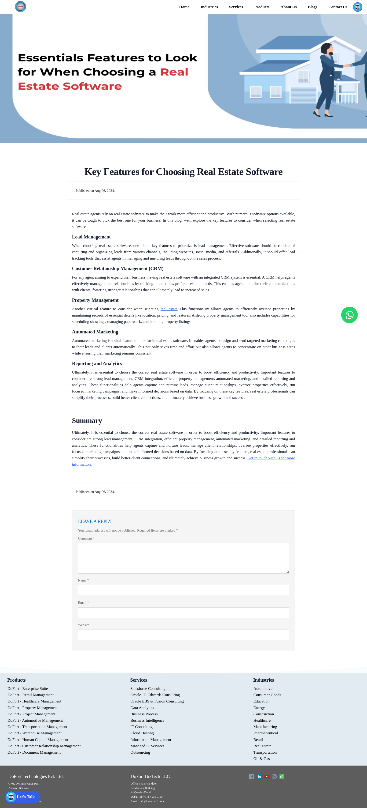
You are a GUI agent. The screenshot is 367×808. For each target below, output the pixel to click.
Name (83, 580)
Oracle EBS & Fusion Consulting (157, 701)
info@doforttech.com (151, 801)
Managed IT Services (147, 746)
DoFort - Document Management (34, 752)
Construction (263, 714)
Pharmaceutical (265, 733)
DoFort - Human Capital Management (37, 739)
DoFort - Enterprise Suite (27, 688)
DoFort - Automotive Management (35, 720)
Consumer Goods (267, 695)
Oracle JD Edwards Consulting (155, 695)
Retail (258, 739)
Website (83, 625)
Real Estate (262, 746)
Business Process (144, 714)
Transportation (265, 752)
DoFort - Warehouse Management (34, 733)
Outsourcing (140, 752)
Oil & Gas (261, 758)
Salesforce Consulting (147, 688)
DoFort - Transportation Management (37, 727)
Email (83, 602)
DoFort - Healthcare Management (34, 701)
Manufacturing (265, 727)
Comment (86, 538)
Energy (259, 708)
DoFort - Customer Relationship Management (44, 746)
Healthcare (262, 720)
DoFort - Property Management (32, 708)
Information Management (150, 739)
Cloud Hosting (142, 733)
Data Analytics (142, 708)
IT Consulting (141, 727)
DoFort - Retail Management (30, 695)
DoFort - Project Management (31, 714)
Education (261, 701)
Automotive (262, 688)
